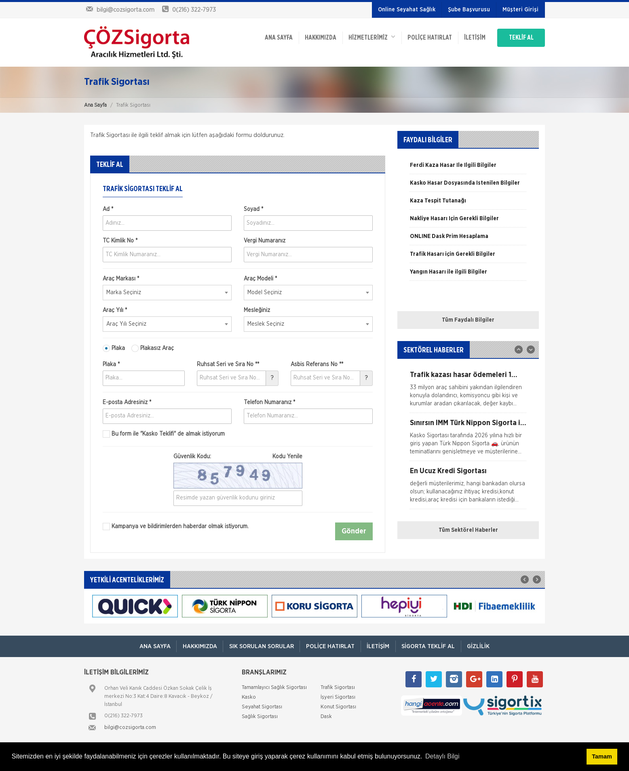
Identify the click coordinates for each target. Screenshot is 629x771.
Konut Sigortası (338, 707)
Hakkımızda (317, 37)
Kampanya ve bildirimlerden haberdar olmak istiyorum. (176, 526)
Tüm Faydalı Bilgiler (468, 320)
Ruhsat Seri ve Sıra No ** (228, 364)
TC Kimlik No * (120, 241)
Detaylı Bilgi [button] (442, 756)
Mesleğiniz (257, 310)
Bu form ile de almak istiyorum (164, 434)
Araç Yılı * (115, 310)
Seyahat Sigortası (262, 707)
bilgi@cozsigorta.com (130, 727)
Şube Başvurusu (469, 10)
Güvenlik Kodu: (237, 457)
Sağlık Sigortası (260, 716)
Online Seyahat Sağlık (406, 10)
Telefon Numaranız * (269, 402)
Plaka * (111, 364)
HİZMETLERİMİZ (369, 36)
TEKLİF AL (520, 37)
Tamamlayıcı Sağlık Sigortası (274, 687)
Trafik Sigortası (338, 687)
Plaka (114, 348)
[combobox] (167, 292)
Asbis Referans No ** (317, 364)
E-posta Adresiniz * (127, 402)
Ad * (108, 209)
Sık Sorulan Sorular (260, 646)
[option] (468, 168)
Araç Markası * (121, 279)
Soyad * (253, 209)
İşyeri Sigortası (338, 697)
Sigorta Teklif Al (429, 646)
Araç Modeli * (260, 279)
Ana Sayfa (95, 105)
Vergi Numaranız (264, 241)
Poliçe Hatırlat (427, 37)
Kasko (249, 697)
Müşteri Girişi (520, 10)
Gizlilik (479, 646)
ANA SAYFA (275, 37)
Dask (326, 716)
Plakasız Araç (152, 348)
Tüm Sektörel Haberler (468, 530)
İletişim (472, 37)
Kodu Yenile (287, 456)
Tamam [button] (602, 756)
